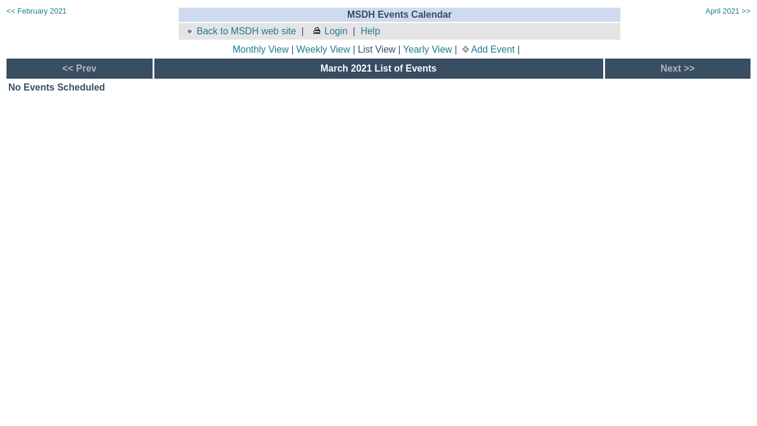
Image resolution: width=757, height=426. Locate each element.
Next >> (678, 68)
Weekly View (323, 49)
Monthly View (260, 49)
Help (370, 31)
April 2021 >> (728, 11)
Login (330, 31)
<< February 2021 (37, 11)
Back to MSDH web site (240, 31)
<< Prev (79, 68)
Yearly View (427, 49)
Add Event (493, 49)
